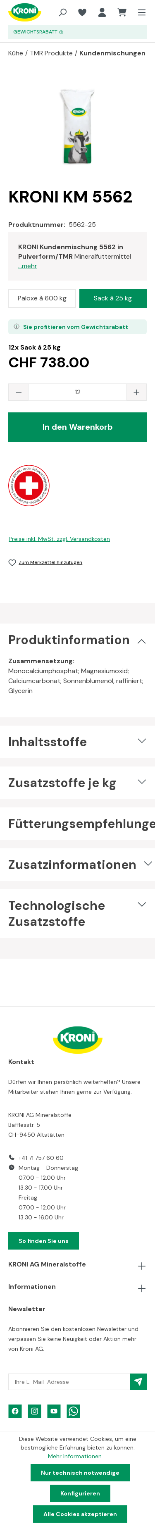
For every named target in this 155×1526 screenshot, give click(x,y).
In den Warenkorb (78, 426)
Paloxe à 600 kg (42, 298)
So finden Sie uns (44, 1241)
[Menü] (139, 12)
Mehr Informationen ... (77, 1456)
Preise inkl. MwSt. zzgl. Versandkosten (59, 539)
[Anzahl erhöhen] (136, 392)
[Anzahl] (77, 392)
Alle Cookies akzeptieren (80, 1514)
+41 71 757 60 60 (41, 1158)
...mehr (27, 266)
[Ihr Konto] (102, 12)
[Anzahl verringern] (19, 392)
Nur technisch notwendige (80, 1472)
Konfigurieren (80, 1493)
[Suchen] (62, 12)
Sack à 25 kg (113, 298)
